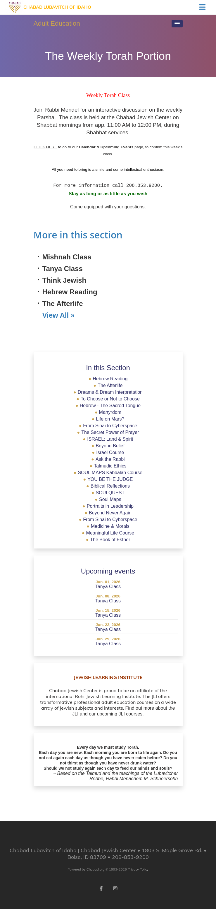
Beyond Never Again (108, 512)
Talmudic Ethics (108, 465)
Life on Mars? (108, 418)
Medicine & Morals (108, 526)
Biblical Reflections (108, 485)
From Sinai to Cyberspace (108, 425)
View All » (58, 315)
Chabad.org (96, 869)
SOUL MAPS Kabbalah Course (108, 472)
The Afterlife (62, 303)
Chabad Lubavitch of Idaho (57, 7)
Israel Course (108, 452)
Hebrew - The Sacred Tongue (108, 405)
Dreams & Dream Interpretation (108, 392)
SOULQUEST (108, 492)
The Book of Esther (108, 539)
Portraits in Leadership (108, 506)
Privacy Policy (138, 869)
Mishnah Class (66, 257)
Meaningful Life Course (108, 532)
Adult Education (57, 23)
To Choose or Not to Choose (108, 398)
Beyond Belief (108, 445)
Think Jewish (64, 280)
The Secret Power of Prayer (108, 432)
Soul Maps (108, 499)
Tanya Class (62, 268)
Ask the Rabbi (108, 459)
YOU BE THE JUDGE (108, 479)
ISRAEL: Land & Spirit (108, 439)
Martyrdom (108, 412)
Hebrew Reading (69, 292)
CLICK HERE (45, 147)
